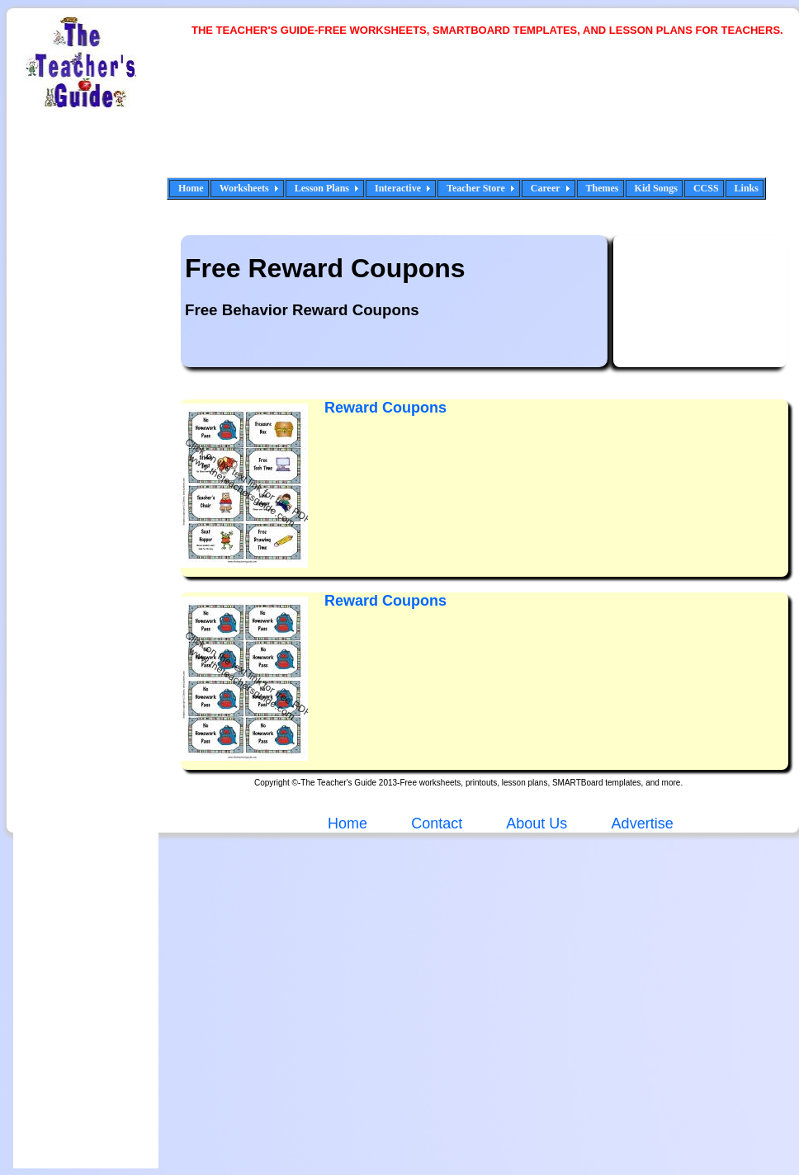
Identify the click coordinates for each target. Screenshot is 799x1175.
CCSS (706, 188)
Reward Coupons (385, 600)
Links (747, 188)
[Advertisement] (251, 117)
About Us (535, 823)
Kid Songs (656, 188)
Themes (602, 188)
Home (191, 188)
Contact (436, 823)
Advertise (643, 823)
